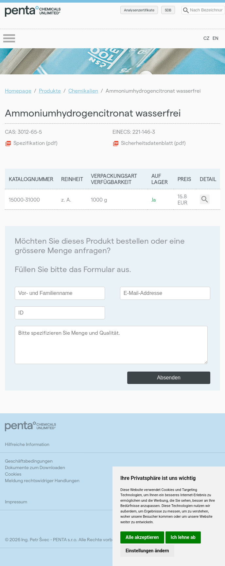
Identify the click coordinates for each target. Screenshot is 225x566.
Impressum (16, 501)
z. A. (66, 199)
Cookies (13, 474)
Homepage (18, 90)
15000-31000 (24, 199)
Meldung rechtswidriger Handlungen (42, 480)
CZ (206, 38)
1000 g (99, 199)
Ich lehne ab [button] (183, 537)
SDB (168, 10)
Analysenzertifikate (139, 10)
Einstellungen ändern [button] (147, 550)
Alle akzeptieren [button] (142, 537)
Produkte (50, 90)
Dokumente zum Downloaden (35, 467)
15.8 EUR (182, 199)
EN (215, 38)
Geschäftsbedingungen (29, 461)
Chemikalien (83, 90)
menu (10, 39)
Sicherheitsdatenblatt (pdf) (153, 143)
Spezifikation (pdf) (35, 143)
